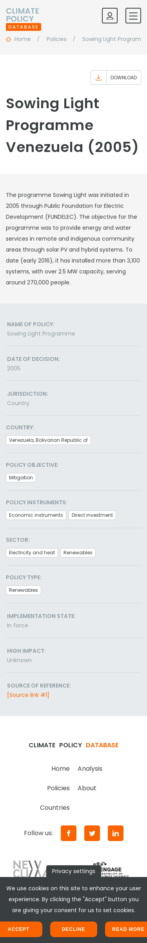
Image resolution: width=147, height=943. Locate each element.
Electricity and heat (32, 552)
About (87, 788)
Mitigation (21, 477)
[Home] (23, 15)
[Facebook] (68, 833)
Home (60, 768)
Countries (55, 807)
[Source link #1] (28, 695)
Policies (58, 788)
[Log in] (110, 15)
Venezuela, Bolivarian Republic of (48, 440)
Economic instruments (36, 515)
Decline (73, 929)
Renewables (78, 552)
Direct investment (92, 515)
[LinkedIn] (115, 833)
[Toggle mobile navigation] (133, 15)
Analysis (90, 768)
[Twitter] (92, 833)
